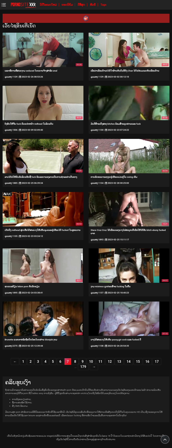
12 (110, 361)
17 (157, 361)
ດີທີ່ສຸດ (82, 4)
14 (129, 361)
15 (138, 361)
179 (83, 367)
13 (119, 361)
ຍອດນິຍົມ (67, 4)
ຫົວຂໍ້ (93, 4)
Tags (103, 4)
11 (100, 361)
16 (147, 361)
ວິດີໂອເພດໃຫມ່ (48, 4)
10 (91, 361)
